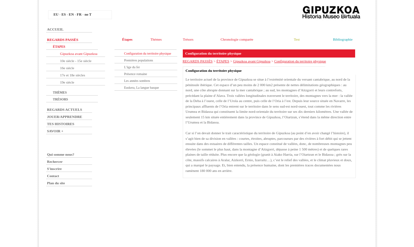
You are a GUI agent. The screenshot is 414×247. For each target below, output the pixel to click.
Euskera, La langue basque (141, 87)
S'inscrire (54, 169)
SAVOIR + (55, 131)
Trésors (188, 39)
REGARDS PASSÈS (62, 40)
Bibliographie (343, 39)
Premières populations (138, 60)
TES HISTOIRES (60, 124)
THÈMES (60, 92)
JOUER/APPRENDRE (64, 117)
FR (79, 14)
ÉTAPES (59, 46)
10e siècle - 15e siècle (76, 61)
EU (56, 14)
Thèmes (156, 39)
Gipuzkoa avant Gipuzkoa (79, 54)
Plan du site (56, 183)
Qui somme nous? (60, 154)
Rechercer (55, 161)
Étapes (127, 39)
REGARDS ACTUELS (64, 109)
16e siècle (67, 68)
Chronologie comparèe (236, 39)
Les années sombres (137, 81)
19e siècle (67, 82)
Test (297, 39)
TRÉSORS (60, 99)
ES (63, 14)
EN (71, 14)
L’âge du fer (132, 67)
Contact (53, 176)
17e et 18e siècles (72, 75)
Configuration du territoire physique (147, 53)
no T (88, 14)
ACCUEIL (55, 29)
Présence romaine (135, 74)
